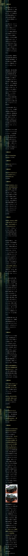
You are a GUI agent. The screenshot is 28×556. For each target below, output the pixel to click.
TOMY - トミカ (10, 529)
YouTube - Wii (8, 164)
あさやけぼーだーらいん (11, 410)
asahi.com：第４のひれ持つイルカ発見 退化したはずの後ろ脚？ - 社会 (11, 398)
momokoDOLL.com (9, 176)
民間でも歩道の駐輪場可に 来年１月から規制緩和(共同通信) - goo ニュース (12, 367)
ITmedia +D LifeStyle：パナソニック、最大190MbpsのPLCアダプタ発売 (11, 186)
